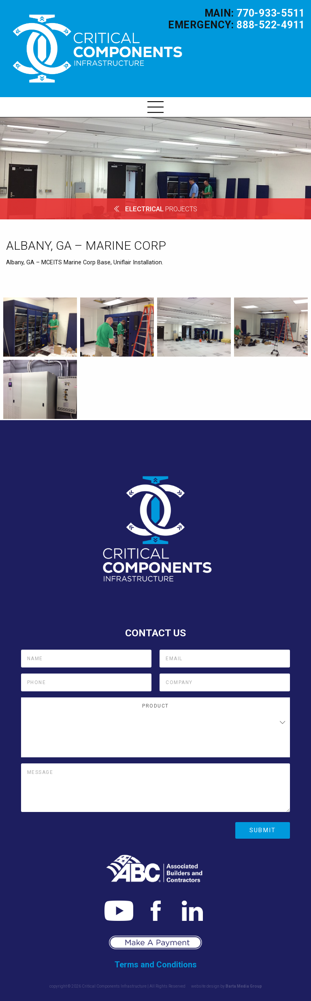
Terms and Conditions (156, 964)
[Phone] (86, 682)
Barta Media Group (244, 986)
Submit (262, 830)
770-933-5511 (270, 13)
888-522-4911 (270, 25)
